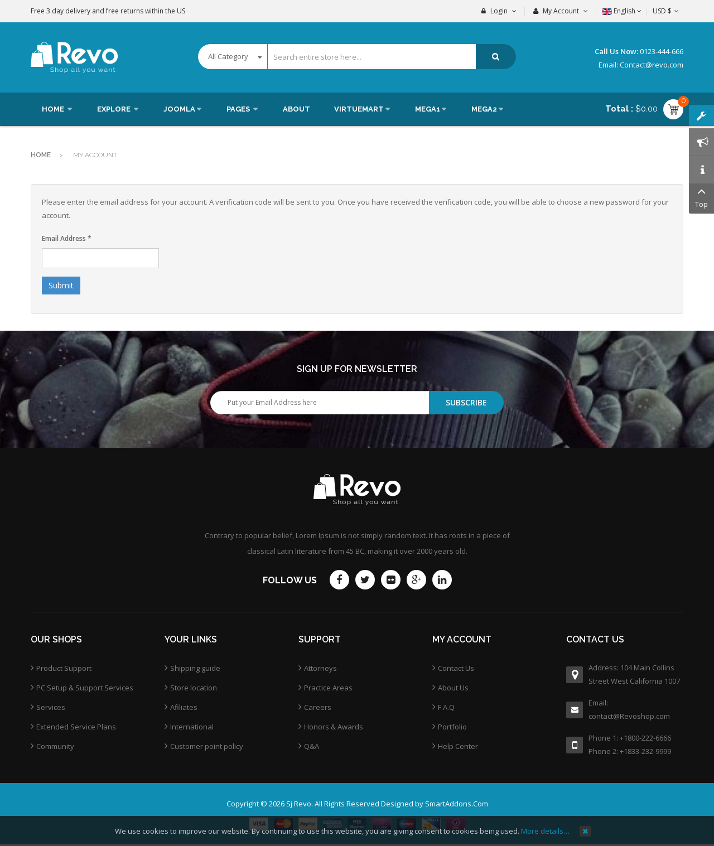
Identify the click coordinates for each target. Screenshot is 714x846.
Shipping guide (195, 668)
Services (50, 707)
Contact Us (456, 668)
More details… (545, 831)
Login (499, 11)
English (621, 11)
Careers (317, 707)
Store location (193, 688)
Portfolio (452, 727)
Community (55, 746)
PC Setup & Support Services (84, 688)
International (192, 727)
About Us (453, 688)
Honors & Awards (333, 727)
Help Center (458, 746)
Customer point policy (206, 746)
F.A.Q (446, 707)
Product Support (63, 668)
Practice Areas (328, 688)
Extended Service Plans (76, 727)
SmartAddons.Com (456, 804)
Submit (61, 285)
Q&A (311, 746)
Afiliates (183, 707)
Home (41, 155)
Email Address (66, 238)
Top (701, 196)
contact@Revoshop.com (629, 716)
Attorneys (320, 668)
